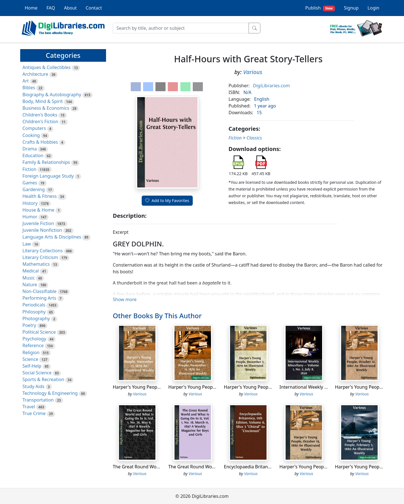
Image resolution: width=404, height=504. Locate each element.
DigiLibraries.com (271, 86)
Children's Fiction (40, 121)
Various (252, 72)
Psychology (34, 339)
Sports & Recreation (43, 379)
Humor (29, 217)
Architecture (35, 74)
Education (32, 155)
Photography (36, 318)
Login (373, 8)
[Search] (181, 28)
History (30, 203)
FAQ (51, 8)
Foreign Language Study (48, 176)
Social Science (37, 373)
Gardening (33, 189)
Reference (32, 345)
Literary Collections (42, 251)
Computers (34, 128)
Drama (29, 149)
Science (30, 359)
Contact (94, 8)
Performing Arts (39, 298)
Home (31, 8)
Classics (254, 138)
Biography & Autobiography (51, 94)
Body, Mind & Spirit (42, 101)
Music (28, 278)
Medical (30, 271)
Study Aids (33, 386)
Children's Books (39, 115)
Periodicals (33, 305)
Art (25, 81)
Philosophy (34, 312)
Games (29, 183)
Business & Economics (45, 108)
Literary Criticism (40, 257)
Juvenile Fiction (38, 223)
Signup (351, 8)
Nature (29, 284)
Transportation (38, 400)
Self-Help (31, 366)
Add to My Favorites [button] (167, 200)
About (70, 8)
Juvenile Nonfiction (42, 230)
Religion (31, 352)
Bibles (28, 87)
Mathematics (36, 264)
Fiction (29, 169)
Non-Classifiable (39, 291)
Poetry (29, 325)
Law (26, 244)
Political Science (39, 332)
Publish (320, 8)
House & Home (38, 210)
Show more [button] (125, 299)
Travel (28, 407)
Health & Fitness (39, 196)
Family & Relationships (46, 162)
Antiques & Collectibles (46, 67)
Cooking (31, 135)
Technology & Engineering (50, 393)
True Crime (34, 413)
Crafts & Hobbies (40, 142)
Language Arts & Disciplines (51, 237)
